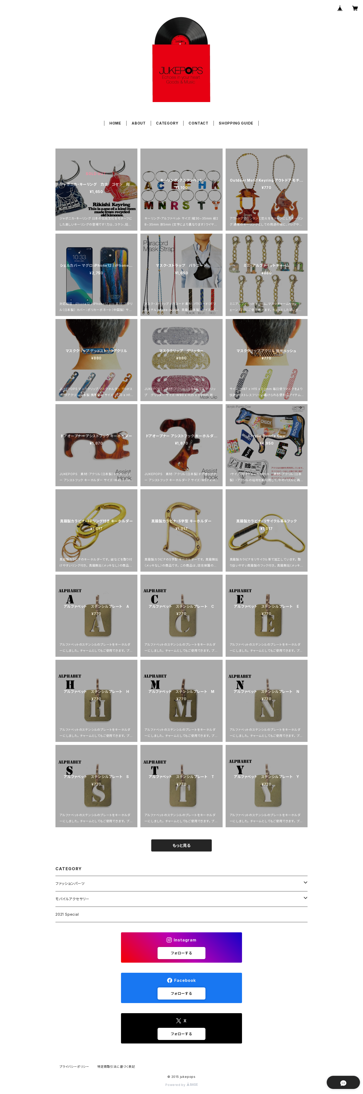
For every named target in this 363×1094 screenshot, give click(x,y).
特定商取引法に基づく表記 (116, 1066)
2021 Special (67, 914)
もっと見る (181, 845)
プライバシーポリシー (74, 1066)
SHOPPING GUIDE (236, 123)
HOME (115, 123)
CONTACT (198, 123)
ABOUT (139, 123)
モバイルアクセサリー (72, 899)
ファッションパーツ (70, 883)
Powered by (181, 1085)
